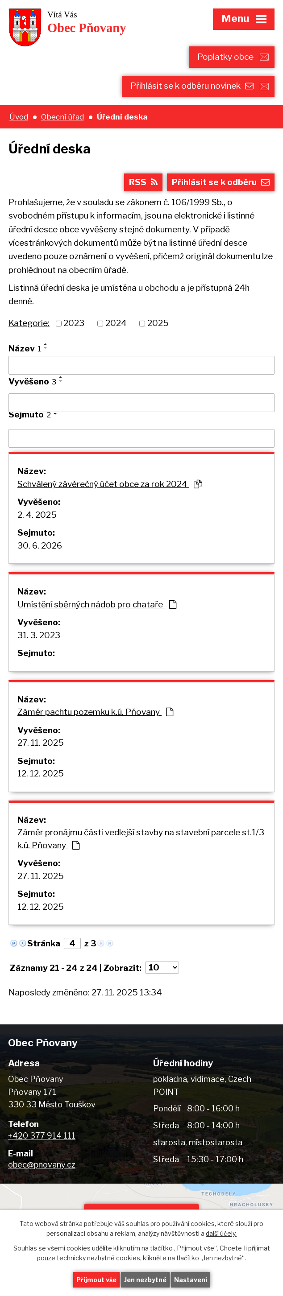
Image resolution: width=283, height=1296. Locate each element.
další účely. (221, 1234)
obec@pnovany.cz (41, 1164)
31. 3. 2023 (38, 635)
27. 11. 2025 (40, 743)
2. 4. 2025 (37, 515)
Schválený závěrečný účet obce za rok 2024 (109, 484)
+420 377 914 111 (41, 1135)
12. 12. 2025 (40, 773)
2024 (116, 323)
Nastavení (190, 1280)
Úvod (18, 116)
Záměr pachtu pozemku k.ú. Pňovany (95, 712)
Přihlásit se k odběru (221, 182)
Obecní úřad (62, 116)
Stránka (43, 943)
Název (24, 348)
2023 (73, 323)
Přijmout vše (96, 1280)
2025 (158, 323)
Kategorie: (29, 323)
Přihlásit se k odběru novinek (192, 86)
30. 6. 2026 (39, 546)
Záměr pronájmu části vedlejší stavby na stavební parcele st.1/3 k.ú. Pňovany (140, 838)
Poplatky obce (225, 57)
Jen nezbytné (145, 1280)
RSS (143, 182)
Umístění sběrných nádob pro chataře (96, 604)
